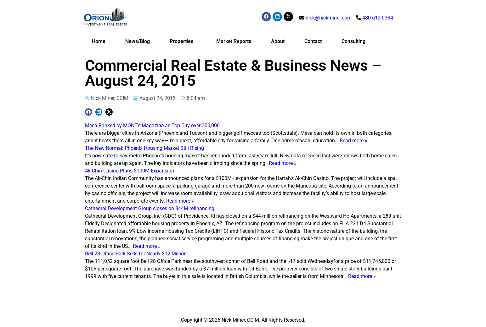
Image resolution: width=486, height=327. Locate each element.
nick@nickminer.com (329, 18)
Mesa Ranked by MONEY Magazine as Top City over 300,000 (152, 125)
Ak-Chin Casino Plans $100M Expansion (129, 171)
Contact (313, 41)
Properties (183, 41)
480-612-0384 (377, 18)
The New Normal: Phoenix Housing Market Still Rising (144, 148)
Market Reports (233, 41)
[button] (88, 112)
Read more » (353, 141)
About (278, 41)
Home (98, 41)
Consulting (353, 41)
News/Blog (137, 41)
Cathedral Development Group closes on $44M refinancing (149, 208)
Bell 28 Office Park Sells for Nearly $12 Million (136, 254)
